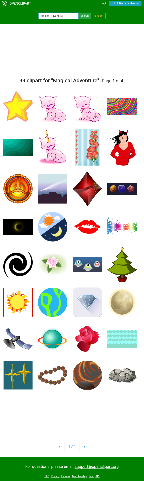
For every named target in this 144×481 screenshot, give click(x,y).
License (65, 476)
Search (84, 15)
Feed (91, 476)
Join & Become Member (125, 3)
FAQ (46, 476)
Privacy (55, 476)
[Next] (84, 446)
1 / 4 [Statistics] (72, 447)
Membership (79, 476)
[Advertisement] (72, 52)
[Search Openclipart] (58, 16)
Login (104, 3)
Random (98, 15)
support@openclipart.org (96, 466)
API (97, 476)
